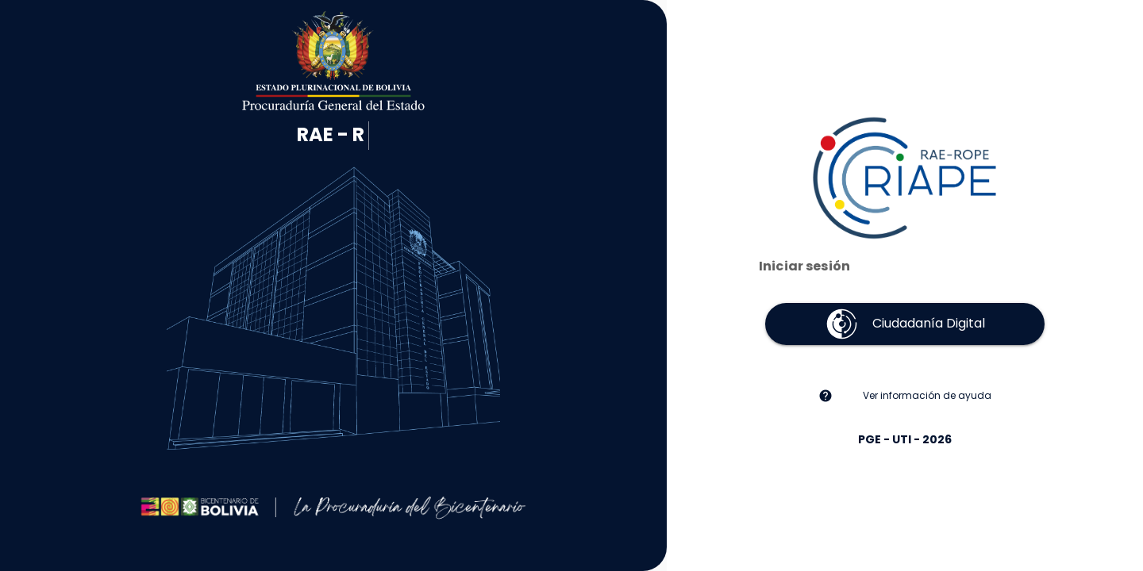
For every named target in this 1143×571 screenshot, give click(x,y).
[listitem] (905, 396)
